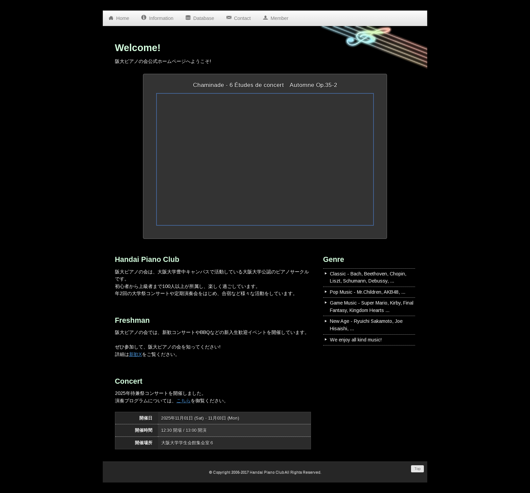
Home (118, 16)
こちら (183, 400)
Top (417, 469)
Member (276, 16)
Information (157, 16)
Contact (238, 16)
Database (199, 16)
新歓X (135, 354)
